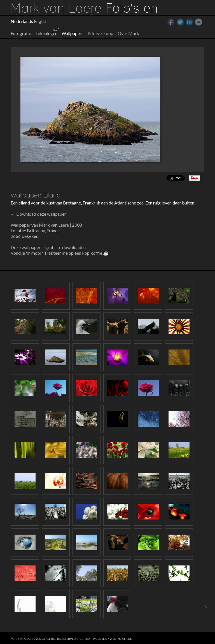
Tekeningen (46, 33)
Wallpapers (72, 33)
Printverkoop (100, 33)
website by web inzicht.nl (112, 638)
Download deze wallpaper (41, 214)
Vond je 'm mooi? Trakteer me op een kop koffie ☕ (60, 253)
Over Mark (128, 33)
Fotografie (21, 33)
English (41, 21)
